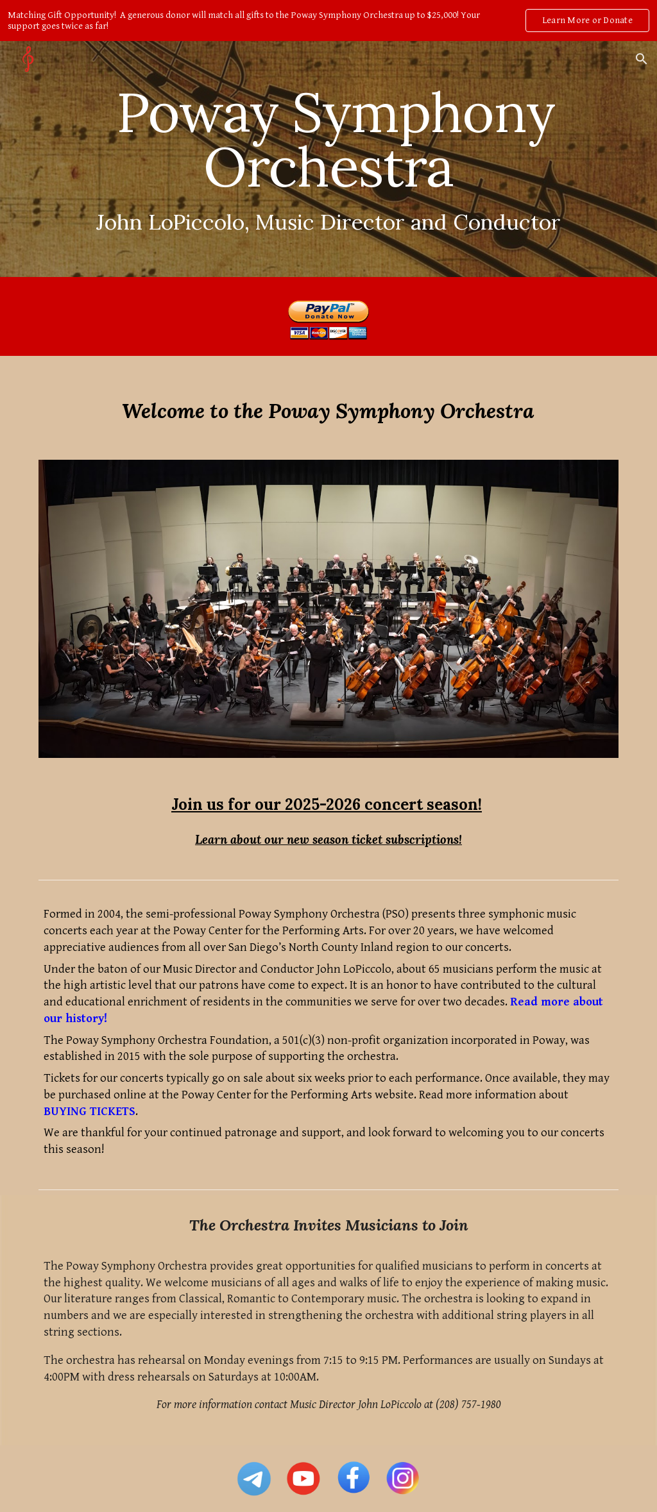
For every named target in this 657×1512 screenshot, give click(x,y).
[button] (641, 59)
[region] (328, 20)
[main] (328, 159)
